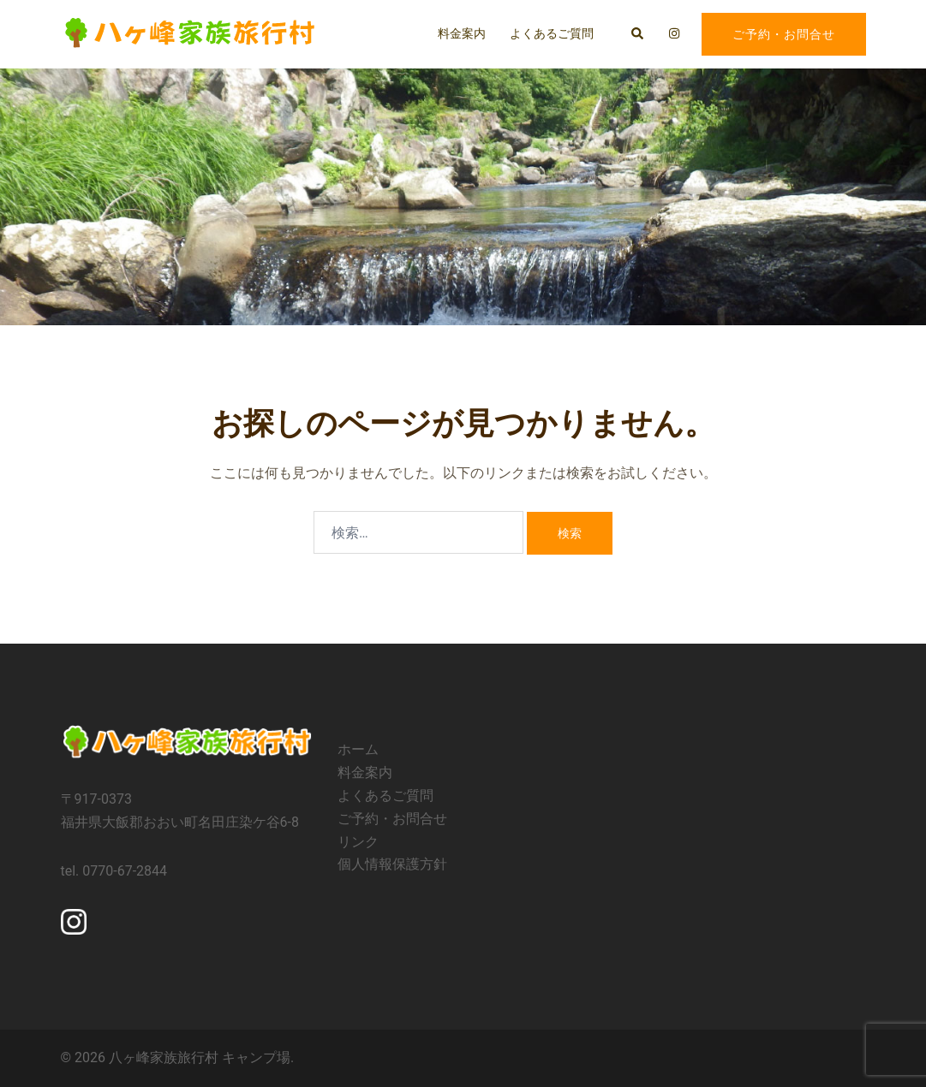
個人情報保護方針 (392, 864)
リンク (358, 842)
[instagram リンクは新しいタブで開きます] (673, 33)
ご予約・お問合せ (783, 34)
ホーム (358, 749)
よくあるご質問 (552, 33)
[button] (638, 34)
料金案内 (462, 33)
